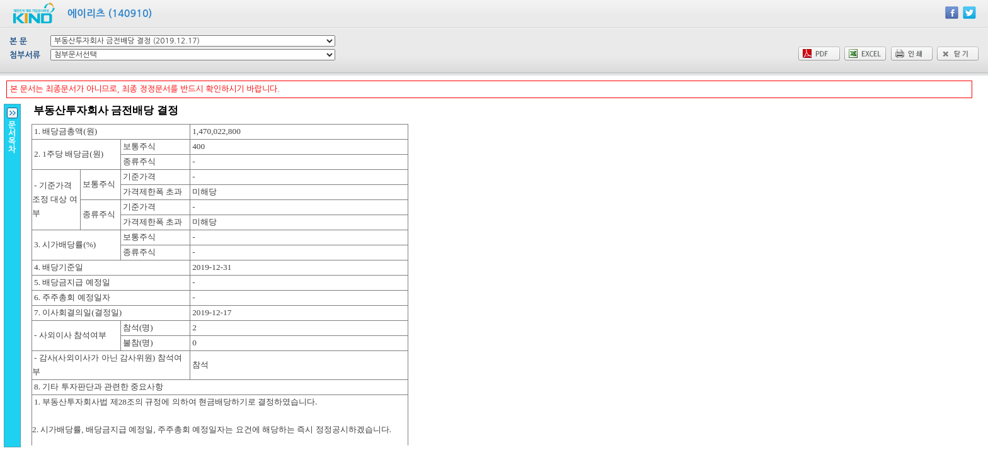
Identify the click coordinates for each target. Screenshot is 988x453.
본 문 (18, 41)
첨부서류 (24, 55)
